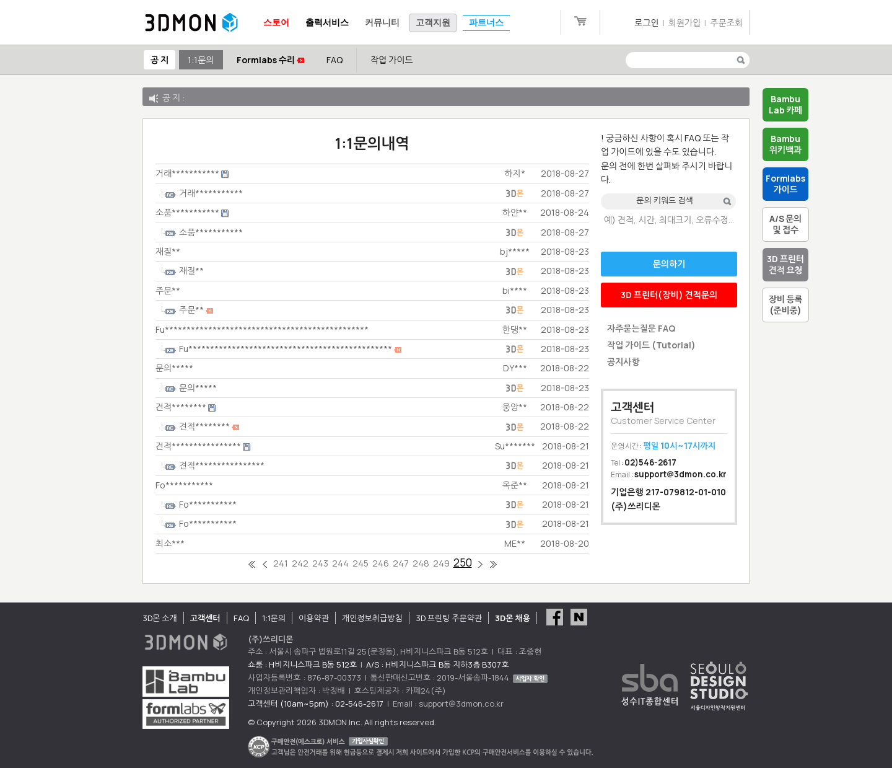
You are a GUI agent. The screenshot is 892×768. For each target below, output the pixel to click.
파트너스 (486, 22)
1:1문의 (201, 60)
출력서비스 (327, 22)
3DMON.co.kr (191, 23)
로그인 (646, 23)
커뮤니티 (382, 22)
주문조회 (726, 23)
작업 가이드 (391, 60)
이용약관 (314, 618)
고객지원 (433, 22)
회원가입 (684, 23)
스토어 (276, 22)
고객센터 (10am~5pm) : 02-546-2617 (315, 703)
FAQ (334, 60)
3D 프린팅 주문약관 (449, 618)
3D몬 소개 (159, 618)
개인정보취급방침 (372, 618)
